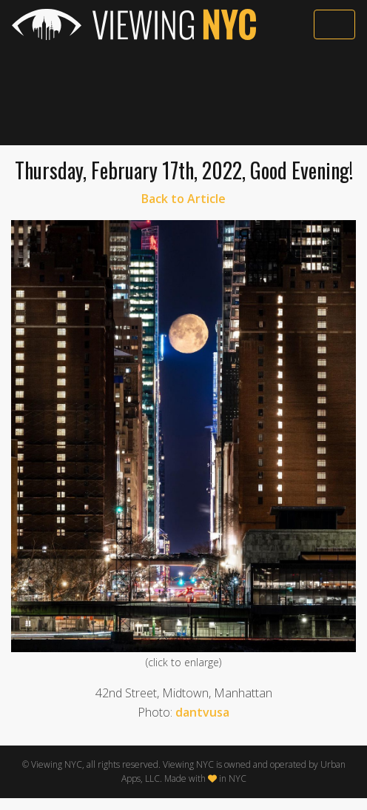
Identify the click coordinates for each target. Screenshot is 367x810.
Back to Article (183, 198)
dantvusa (202, 712)
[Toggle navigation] (334, 24)
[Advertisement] (183, 94)
